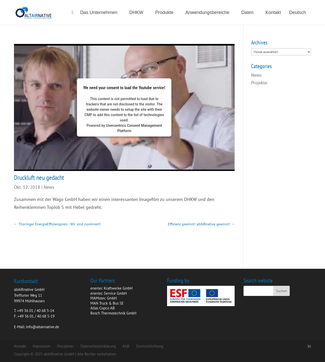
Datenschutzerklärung (98, 346)
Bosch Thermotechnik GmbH (113, 313)
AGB (125, 346)
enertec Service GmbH (108, 293)
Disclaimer (65, 346)
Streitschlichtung (149, 346)
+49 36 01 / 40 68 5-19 (36, 316)
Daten (247, 13)
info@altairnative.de (42, 326)
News (49, 187)
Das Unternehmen (98, 13)
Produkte (164, 13)
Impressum (41, 346)
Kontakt (273, 13)
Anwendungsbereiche (207, 13)
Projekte (259, 83)
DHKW (136, 13)
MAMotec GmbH (103, 298)
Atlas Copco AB (102, 308)
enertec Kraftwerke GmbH (111, 288)
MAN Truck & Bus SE (107, 303)
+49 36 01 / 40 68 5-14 (35, 310)
